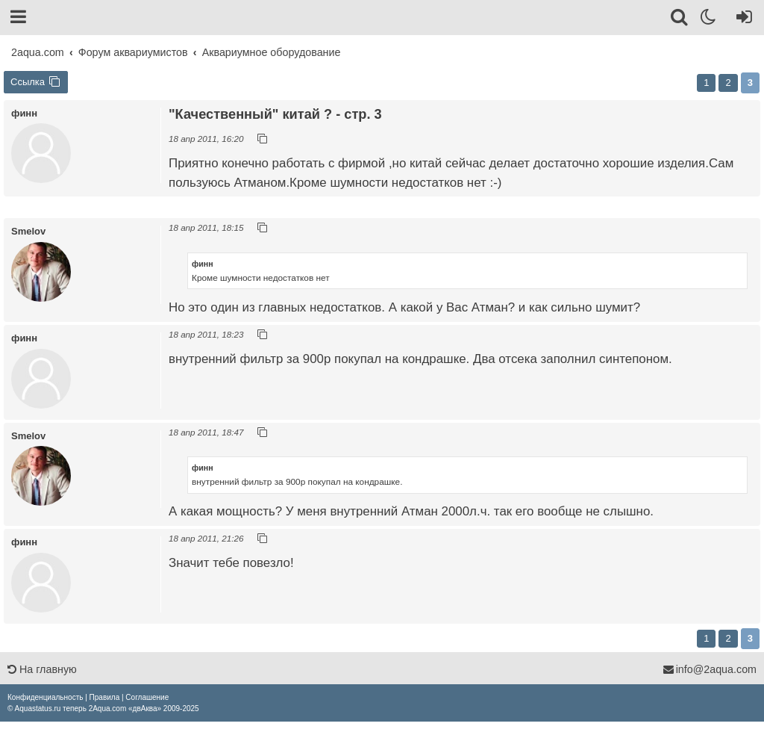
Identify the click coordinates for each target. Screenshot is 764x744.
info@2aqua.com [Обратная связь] (710, 669)
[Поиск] (680, 19)
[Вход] (741, 19)
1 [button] (706, 82)
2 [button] (727, 82)
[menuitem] (45, 697)
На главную (42, 669)
